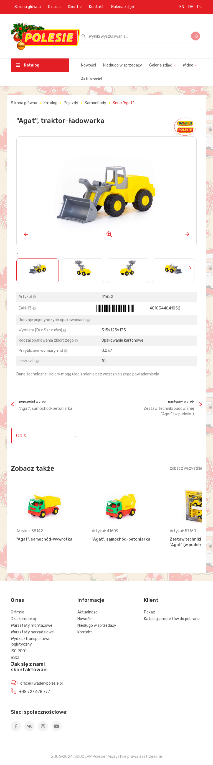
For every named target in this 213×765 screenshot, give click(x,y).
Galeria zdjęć (122, 6)
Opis (21, 436)
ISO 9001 (19, 651)
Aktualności (91, 79)
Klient (73, 6)
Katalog (27, 65)
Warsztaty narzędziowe (32, 632)
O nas (53, 6)
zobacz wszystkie (186, 468)
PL (199, 6)
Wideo (188, 65)
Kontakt (96, 6)
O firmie (17, 612)
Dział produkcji (24, 618)
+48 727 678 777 (34, 691)
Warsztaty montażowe (31, 625)
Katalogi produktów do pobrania (172, 618)
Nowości (88, 65)
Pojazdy (71, 103)
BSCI (15, 657)
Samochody (95, 103)
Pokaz (149, 612)
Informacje (90, 600)
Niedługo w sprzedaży (122, 65)
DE (190, 6)
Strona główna (27, 6)
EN (181, 6)
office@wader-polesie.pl (41, 683)
